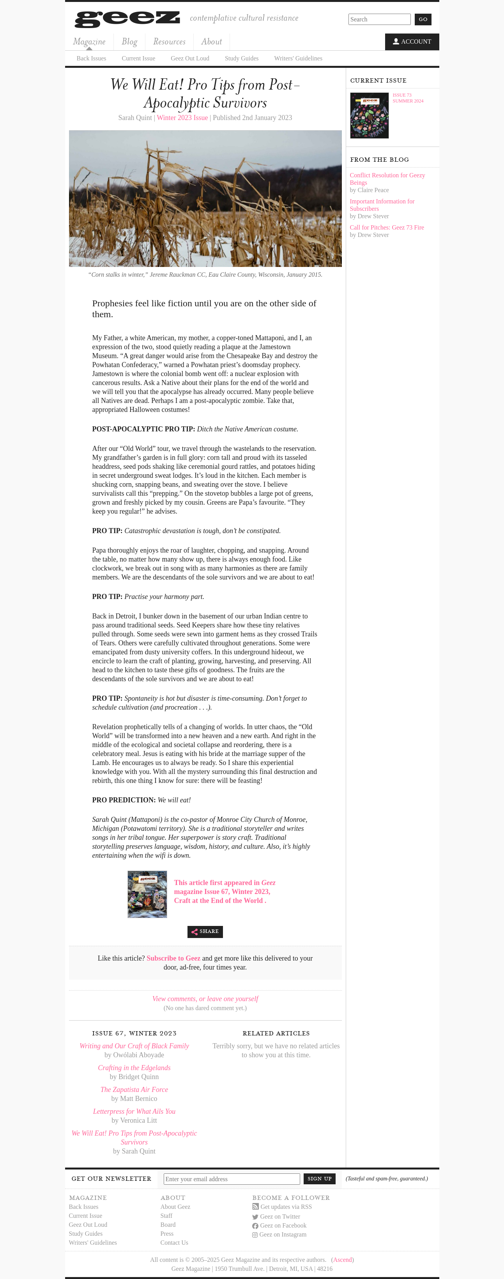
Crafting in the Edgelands (134, 1068)
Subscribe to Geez (173, 958)
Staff (167, 1215)
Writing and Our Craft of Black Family (134, 1046)
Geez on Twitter (276, 1216)
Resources (169, 41)
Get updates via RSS (282, 1206)
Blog (129, 41)
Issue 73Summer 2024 (408, 98)
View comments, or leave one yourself (205, 999)
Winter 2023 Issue (182, 118)
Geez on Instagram (279, 1234)
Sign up (320, 1178)
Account (412, 42)
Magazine (89, 41)
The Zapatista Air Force (134, 1090)
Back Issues (91, 58)
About (212, 41)
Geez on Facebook (279, 1225)
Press (167, 1233)
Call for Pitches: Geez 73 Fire (387, 227)
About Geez (176, 1206)
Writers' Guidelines (298, 58)
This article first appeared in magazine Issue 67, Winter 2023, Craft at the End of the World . (225, 891)
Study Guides (242, 58)
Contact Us (175, 1242)
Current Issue (138, 58)
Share (205, 932)
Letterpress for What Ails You (134, 1111)
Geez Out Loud (190, 58)
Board (168, 1224)
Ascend (342, 1259)
